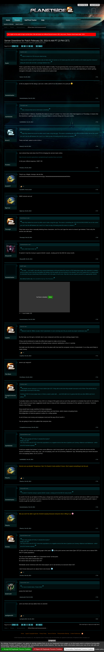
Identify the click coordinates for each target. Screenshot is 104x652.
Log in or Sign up (83, 4)
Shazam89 (8, 256)
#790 (97, 319)
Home (8, 20)
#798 (97, 575)
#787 (97, 211)
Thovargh (8, 229)
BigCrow (7, 208)
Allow (50, 297)
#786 (97, 189)
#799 (97, 597)
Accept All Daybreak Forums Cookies (16, 649)
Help (42, 20)
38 (22, 46)
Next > (40, 46)
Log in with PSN (95, 4)
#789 (97, 259)
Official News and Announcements (19, 42)
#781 (97, 77)
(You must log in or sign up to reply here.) (89, 624)
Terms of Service (52, 633)
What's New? (19, 24)
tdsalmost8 (8, 594)
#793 (97, 427)
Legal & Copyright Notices (31, 633)
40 (27, 46)
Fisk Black (8, 374)
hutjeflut (7, 338)
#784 (97, 146)
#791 (97, 355)
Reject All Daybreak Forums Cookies (48, 649)
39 (24, 46)
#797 (97, 528)
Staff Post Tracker (30, 20)
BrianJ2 (7, 140)
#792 (97, 377)
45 (36, 46)
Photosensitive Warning (63, 633)
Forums (17, 20)
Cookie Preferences (75, 633)
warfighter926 (9, 615)
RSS (82, 633)
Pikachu (7, 478)
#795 (97, 481)
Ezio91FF (8, 186)
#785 (97, 167)
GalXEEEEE (8, 116)
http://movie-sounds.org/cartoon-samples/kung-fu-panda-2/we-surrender (40, 157)
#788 (97, 237)
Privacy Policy (43, 633)
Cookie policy (99, 649)
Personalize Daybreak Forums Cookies (79, 649)
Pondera (7, 164)
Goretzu (7, 547)
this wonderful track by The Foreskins (43, 279)
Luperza (36, 42)
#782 (97, 98)
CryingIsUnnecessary (10, 396)
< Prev (13, 46)
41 (29, 46)
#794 (97, 459)
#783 (97, 122)
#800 (97, 619)
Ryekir (7, 63)
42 (31, 46)
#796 (97, 507)
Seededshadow (9, 95)
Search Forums (9, 24)
